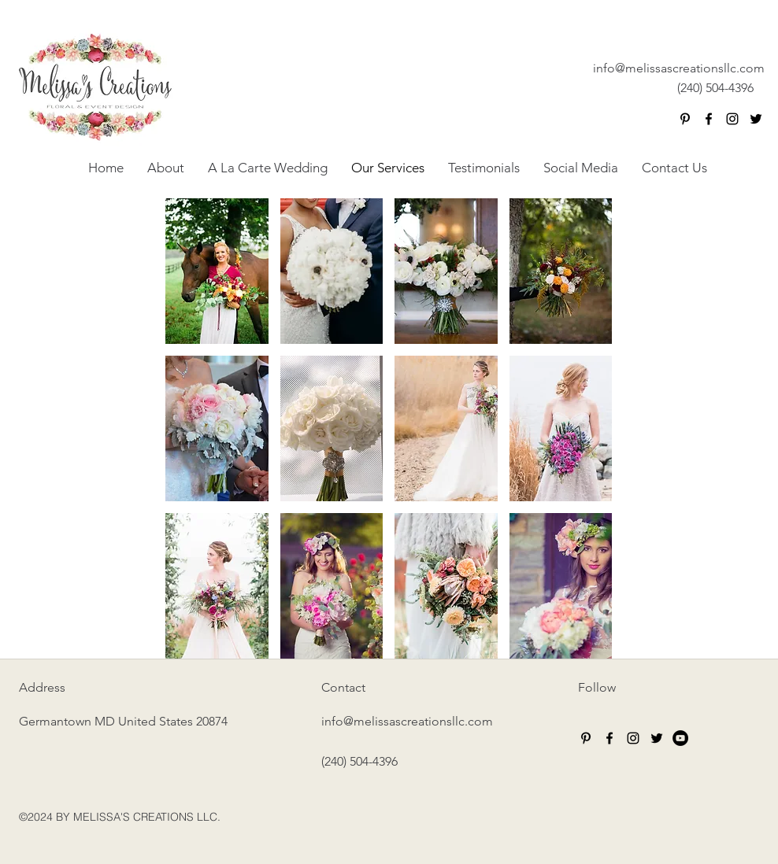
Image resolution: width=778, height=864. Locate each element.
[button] (217, 271)
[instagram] (732, 119)
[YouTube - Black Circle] (680, 738)
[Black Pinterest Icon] (685, 119)
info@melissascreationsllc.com (679, 68)
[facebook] (709, 119)
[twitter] (756, 119)
